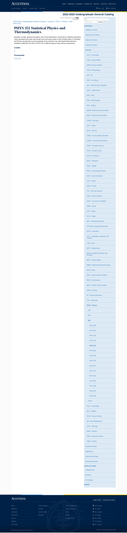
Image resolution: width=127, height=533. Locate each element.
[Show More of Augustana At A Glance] (112, 35)
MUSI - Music (91, 270)
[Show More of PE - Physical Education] (112, 296)
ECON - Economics (93, 156)
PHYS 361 (92, 351)
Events (67, 515)
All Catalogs (89, 480)
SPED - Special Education (95, 437)
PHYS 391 (92, 381)
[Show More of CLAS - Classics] (112, 131)
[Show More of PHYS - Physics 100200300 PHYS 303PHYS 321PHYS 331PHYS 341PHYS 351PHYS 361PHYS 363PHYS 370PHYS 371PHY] (111, 306)
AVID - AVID (90, 96)
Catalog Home (89, 470)
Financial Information (92, 457)
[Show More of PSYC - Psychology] (112, 407)
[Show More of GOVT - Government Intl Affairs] (112, 202)
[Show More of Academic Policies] (112, 447)
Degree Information (91, 40)
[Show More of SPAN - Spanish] (112, 432)
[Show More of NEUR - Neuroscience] (112, 281)
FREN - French (91, 186)
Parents (25, 8)
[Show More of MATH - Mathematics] (112, 249)
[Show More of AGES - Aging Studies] (112, 61)
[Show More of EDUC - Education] (112, 161)
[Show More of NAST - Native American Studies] (112, 276)
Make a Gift (101, 8)
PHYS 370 (92, 361)
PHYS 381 (92, 376)
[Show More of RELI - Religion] (112, 412)
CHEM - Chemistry (93, 121)
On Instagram (97, 512)
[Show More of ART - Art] (112, 76)
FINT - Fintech (91, 181)
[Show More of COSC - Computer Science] (112, 146)
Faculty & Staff (33, 8)
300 (89, 321)
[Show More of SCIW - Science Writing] (112, 417)
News (67, 512)
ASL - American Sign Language (96, 85)
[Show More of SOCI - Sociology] (112, 427)
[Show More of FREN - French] (112, 186)
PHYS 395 (92, 386)
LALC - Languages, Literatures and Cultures (98, 237)
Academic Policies (91, 447)
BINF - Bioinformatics (93, 101)
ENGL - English (91, 166)
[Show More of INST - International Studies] (112, 222)
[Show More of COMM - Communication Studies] (112, 141)
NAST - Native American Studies (97, 275)
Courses (88, 50)
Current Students (16, 8)
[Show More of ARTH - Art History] (112, 81)
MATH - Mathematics (93, 248)
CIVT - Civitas (91, 126)
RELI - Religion (91, 411)
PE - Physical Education (94, 295)
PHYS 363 (92, 356)
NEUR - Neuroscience (94, 280)
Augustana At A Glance (92, 35)
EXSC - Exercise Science (95, 176)
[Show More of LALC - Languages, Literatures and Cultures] (112, 237)
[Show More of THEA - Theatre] (112, 442)
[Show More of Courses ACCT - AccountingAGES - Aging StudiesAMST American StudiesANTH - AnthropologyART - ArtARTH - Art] (111, 51)
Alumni (41, 8)
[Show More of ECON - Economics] (112, 156)
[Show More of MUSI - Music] (112, 271)
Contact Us (99, 530)
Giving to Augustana (71, 506)
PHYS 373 (92, 371)
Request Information (109, 500)
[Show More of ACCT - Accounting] (112, 56)
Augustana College (20, 3)
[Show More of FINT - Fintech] (112, 181)
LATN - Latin (91, 243)
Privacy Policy (106, 530)
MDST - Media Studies (94, 260)
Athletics (104, 4)
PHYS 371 (92, 366)
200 (89, 316)
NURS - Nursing (92, 290)
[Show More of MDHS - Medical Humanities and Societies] (112, 254)
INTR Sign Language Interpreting (97, 227)
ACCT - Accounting (93, 55)
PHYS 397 (92, 391)
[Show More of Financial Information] (112, 457)
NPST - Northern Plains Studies (97, 285)
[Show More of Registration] (112, 452)
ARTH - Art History (92, 80)
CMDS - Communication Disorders (97, 136)
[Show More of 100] (112, 311)
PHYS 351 (92, 346)
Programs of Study (91, 30)
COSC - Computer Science (95, 146)
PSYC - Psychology (93, 406)
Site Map (88, 475)
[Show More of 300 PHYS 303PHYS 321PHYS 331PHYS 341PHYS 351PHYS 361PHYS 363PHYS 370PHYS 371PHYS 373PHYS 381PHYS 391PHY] (111, 321)
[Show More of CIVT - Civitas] (112, 126)
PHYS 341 (92, 341)
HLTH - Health (91, 216)
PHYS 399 (92, 396)
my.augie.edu (69, 518)
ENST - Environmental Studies (96, 171)
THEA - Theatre (92, 442)
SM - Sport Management (94, 421)
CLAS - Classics (92, 131)
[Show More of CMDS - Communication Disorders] (112, 136)
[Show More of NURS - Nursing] (112, 291)
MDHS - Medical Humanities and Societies (97, 254)
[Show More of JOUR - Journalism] (112, 232)
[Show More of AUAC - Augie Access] (112, 91)
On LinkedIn (97, 519)
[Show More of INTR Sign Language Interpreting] (112, 227)
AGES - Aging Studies (94, 60)
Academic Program (91, 45)
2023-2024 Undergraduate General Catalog (29, 21)
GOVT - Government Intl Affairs (96, 201)
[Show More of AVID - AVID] (112, 96)
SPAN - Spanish (92, 432)
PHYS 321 (92, 331)
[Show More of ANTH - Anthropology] (112, 71)
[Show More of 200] (112, 316)
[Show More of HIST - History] (112, 212)
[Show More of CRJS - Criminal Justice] (112, 151)
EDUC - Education (92, 161)
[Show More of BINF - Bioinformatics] (112, 101)
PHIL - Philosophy (92, 301)
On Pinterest (97, 522)
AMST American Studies (94, 65)
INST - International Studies (95, 222)
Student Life (88, 4)
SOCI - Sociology (92, 426)
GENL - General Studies (94, 196)
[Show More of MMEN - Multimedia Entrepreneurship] (112, 266)
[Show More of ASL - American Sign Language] (112, 86)
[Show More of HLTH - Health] (112, 217)
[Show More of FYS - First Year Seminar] (112, 192)
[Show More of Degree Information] (112, 40)
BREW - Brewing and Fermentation (98, 111)
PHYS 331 (92, 336)
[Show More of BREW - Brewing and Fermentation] (112, 111)
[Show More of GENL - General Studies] (112, 197)
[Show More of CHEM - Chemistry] (112, 121)
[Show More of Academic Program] (112, 46)
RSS (111, 530)
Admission (70, 4)
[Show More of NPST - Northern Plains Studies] (112, 286)
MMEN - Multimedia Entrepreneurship (98, 265)
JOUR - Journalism (93, 232)
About (64, 4)
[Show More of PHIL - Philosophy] (112, 301)
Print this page (75, 19)
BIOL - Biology (91, 106)
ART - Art (90, 75)
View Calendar (112, 8)
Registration (89, 452)
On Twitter (96, 509)
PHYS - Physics (92, 306)
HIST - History (91, 211)
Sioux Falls (112, 4)
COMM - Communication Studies (97, 141)
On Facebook (97, 506)
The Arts (96, 4)
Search (100, 22)
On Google (97, 516)
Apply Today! (97, 500)
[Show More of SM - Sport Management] (112, 422)
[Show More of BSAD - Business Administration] (112, 116)
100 (89, 311)
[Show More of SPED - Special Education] (112, 437)
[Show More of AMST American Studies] (112, 66)
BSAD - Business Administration (97, 116)
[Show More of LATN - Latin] (112, 244)
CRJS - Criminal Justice (94, 151)
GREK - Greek (91, 206)
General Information (91, 462)
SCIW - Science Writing (94, 416)
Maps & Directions (71, 509)
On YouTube (97, 525)
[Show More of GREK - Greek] (112, 207)
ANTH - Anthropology (93, 70)
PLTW (90, 401)
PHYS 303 (92, 326)
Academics (78, 4)
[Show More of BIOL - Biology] (112, 106)
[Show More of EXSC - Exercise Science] (112, 176)
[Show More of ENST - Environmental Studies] (112, 171)
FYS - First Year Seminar (94, 191)
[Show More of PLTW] (112, 401)
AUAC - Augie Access (93, 91)
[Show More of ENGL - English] (112, 166)
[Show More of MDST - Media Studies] (112, 261)
